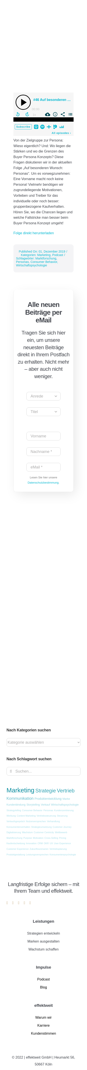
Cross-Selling (51, 838)
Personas (22, 262)
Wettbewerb (61, 832)
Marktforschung (45, 258)
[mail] (24, 903)
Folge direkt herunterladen (33, 233)
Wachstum (27, 832)
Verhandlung (53, 821)
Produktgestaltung (15, 854)
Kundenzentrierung (64, 810)
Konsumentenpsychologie (63, 854)
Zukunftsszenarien (39, 849)
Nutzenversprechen (36, 821)
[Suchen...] (43, 771)
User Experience (62, 843)
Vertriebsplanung (58, 849)
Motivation (38, 838)
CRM (40, 843)
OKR (46, 843)
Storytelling (33, 804)
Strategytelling (13, 810)
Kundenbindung (16, 804)
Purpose (27, 838)
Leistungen (43, 921)
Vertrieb (66, 790)
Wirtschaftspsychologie (31, 265)
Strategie (45, 790)
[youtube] (18, 903)
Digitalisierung (13, 832)
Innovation (31, 843)
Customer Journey (62, 827)
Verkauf (45, 804)
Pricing (62, 838)
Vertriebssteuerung (46, 815)
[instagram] (13, 903)
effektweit (43, 1005)
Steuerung (62, 815)
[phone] (30, 903)
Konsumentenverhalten (18, 827)
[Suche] (10, 771)
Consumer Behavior (44, 262)
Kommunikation (20, 798)
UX (51, 843)
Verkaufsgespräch (15, 821)
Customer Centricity (44, 832)
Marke (66, 798)
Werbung (11, 815)
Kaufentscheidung (15, 843)
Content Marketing (26, 815)
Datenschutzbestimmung (43, 482)
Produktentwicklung (47, 798)
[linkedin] (7, 903)
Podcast (57, 255)
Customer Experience (17, 849)
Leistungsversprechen (37, 854)
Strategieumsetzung (41, 827)
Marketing (43, 255)
